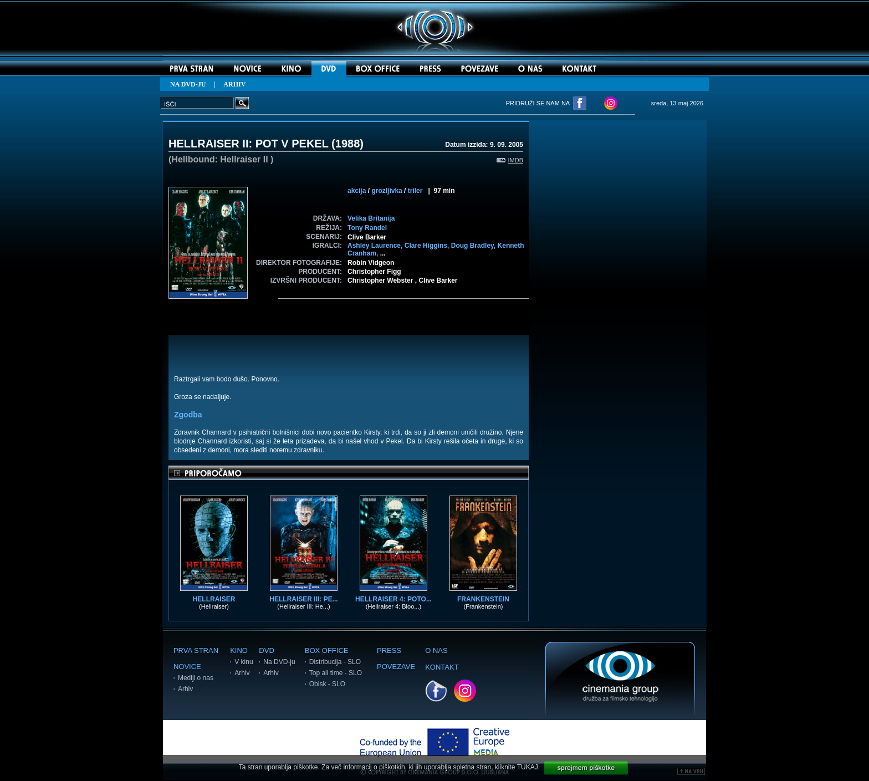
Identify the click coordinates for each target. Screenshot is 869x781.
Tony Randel (367, 228)
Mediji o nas (195, 678)
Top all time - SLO (335, 673)
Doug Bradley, (474, 245)
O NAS (436, 650)
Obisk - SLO (327, 684)
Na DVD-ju (279, 662)
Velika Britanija (371, 218)
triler (415, 191)
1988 (347, 143)
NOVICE (187, 666)
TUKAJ (527, 767)
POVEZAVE (396, 666)
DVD (266, 650)
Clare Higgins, (428, 245)
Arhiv (185, 689)
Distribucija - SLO (335, 662)
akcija (356, 191)
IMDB (510, 160)
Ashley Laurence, (376, 245)
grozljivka (386, 191)
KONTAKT (441, 667)
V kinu (243, 662)
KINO (239, 650)
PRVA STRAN (195, 650)
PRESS (389, 650)
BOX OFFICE (327, 650)
